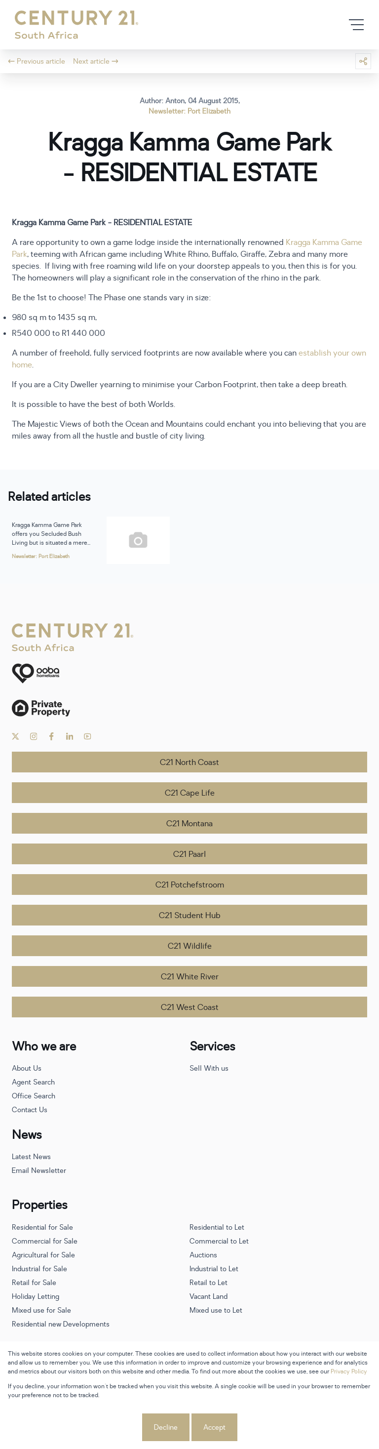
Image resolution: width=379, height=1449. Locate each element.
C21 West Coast (190, 1007)
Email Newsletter (39, 1170)
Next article (95, 61)
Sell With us (209, 1068)
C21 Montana (189, 823)
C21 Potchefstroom (189, 885)
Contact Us (29, 1110)
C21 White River (190, 976)
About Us (26, 1068)
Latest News (31, 1157)
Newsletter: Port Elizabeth (189, 111)
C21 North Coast (189, 762)
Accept (214, 1427)
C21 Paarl (189, 854)
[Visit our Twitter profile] (15, 736)
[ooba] (189, 673)
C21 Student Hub (190, 915)
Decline (166, 1427)
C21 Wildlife (190, 946)
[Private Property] (189, 708)
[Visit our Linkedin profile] (70, 736)
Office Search (33, 1096)
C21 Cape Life (190, 793)
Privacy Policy (349, 1371)
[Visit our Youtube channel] (87, 736)
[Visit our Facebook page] (51, 736)
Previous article (36, 61)
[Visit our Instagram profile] (34, 736)
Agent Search (33, 1082)
